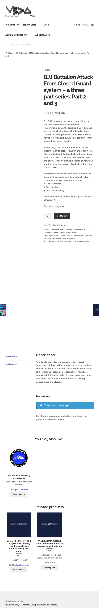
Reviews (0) (11, 353)
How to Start (29, 25)
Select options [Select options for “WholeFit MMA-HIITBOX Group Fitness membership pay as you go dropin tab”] (49, 556)
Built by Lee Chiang (47, 593)
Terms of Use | (28, 593)
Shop (46, 25)
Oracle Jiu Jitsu (22, 553)
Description (11, 345)
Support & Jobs (42, 35)
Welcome (10, 25)
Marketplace (71, 232)
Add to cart (62, 215)
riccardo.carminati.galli (53, 241)
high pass (88, 235)
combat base (64, 235)
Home (10, 53)
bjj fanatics (53, 235)
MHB (53, 551)
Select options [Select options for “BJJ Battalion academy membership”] (19, 483)
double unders (77, 235)
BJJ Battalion (21, 53)
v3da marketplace (81, 241)
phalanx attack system (65, 238)
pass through (49, 238)
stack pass (68, 241)
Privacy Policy (12, 593)
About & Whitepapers (16, 35)
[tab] (18, 345)
